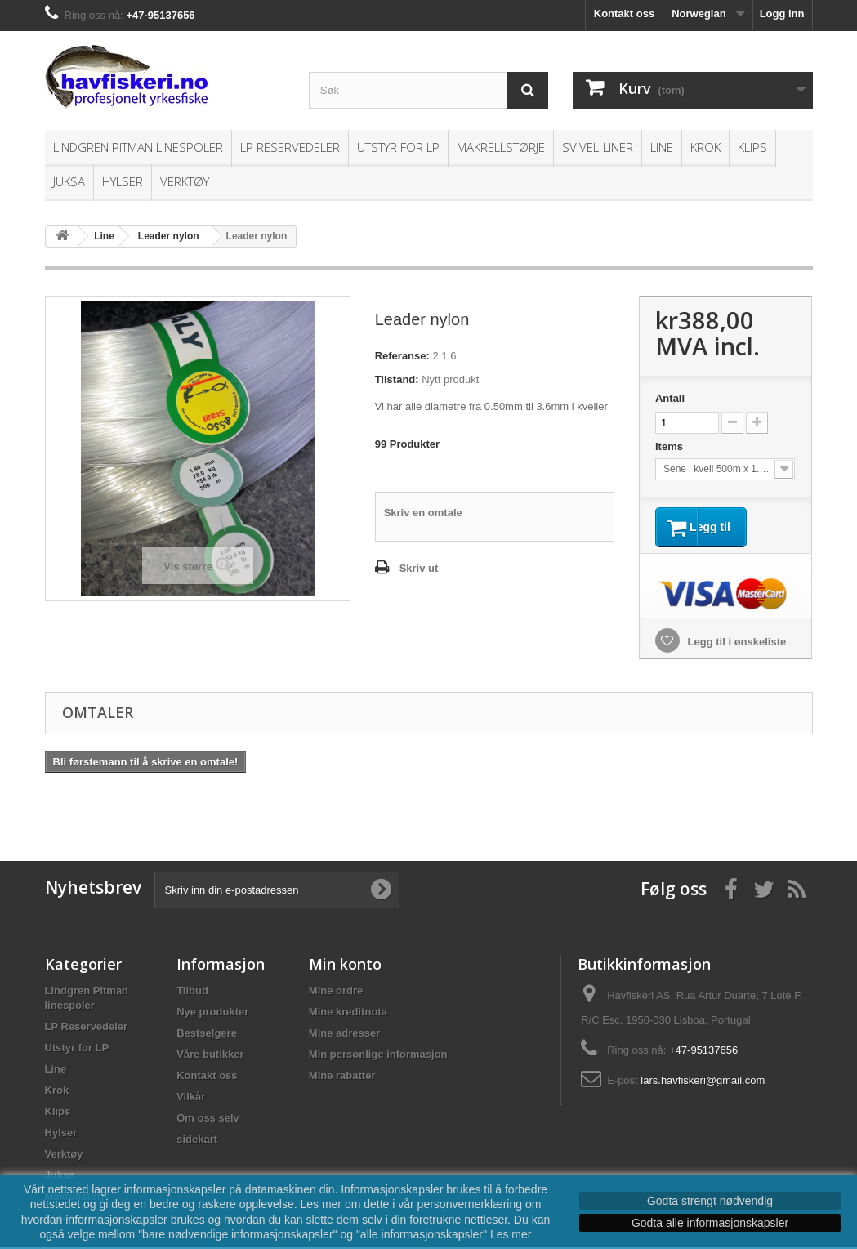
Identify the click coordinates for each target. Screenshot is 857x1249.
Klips (752, 147)
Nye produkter (212, 1013)
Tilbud (192, 992)
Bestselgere (206, 1034)
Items (670, 446)
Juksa (69, 181)
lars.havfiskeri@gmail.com (703, 1082)
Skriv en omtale (423, 512)
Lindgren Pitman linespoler (138, 147)
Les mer (511, 1234)
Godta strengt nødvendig (710, 1200)
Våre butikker (209, 1056)
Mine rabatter (342, 1077)
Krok (705, 147)
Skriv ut (419, 568)
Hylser (122, 181)
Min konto (345, 965)
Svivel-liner (597, 147)
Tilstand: (397, 379)
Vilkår (190, 1098)
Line (661, 147)
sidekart (196, 1141)
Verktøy (184, 181)
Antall (670, 398)
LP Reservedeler (290, 147)
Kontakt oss (624, 13)
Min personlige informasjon (378, 1056)
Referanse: (402, 356)
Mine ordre (336, 992)
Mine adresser (344, 1034)
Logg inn (782, 13)
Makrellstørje (501, 147)
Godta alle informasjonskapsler (710, 1222)
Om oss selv (207, 1119)
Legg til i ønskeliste (735, 643)
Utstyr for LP (398, 147)
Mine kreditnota (348, 1013)
